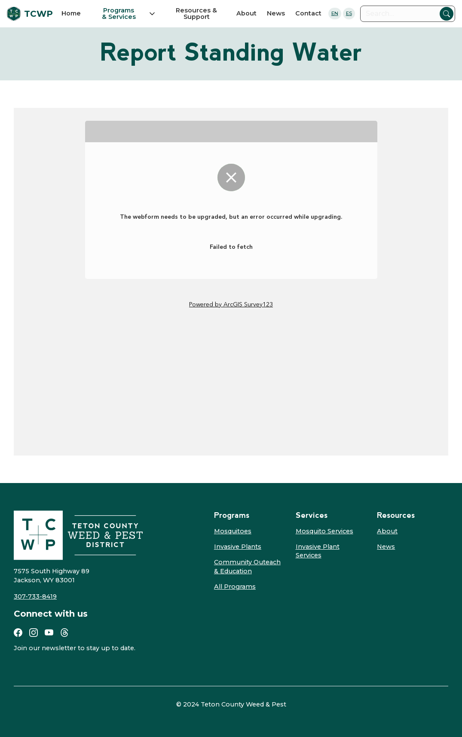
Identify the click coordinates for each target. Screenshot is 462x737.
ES (349, 13)
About (246, 13)
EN (334, 13)
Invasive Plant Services (318, 551)
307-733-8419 (35, 596)
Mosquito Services (324, 531)
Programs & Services (119, 13)
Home (71, 13)
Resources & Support (196, 13)
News (276, 13)
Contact (308, 13)
